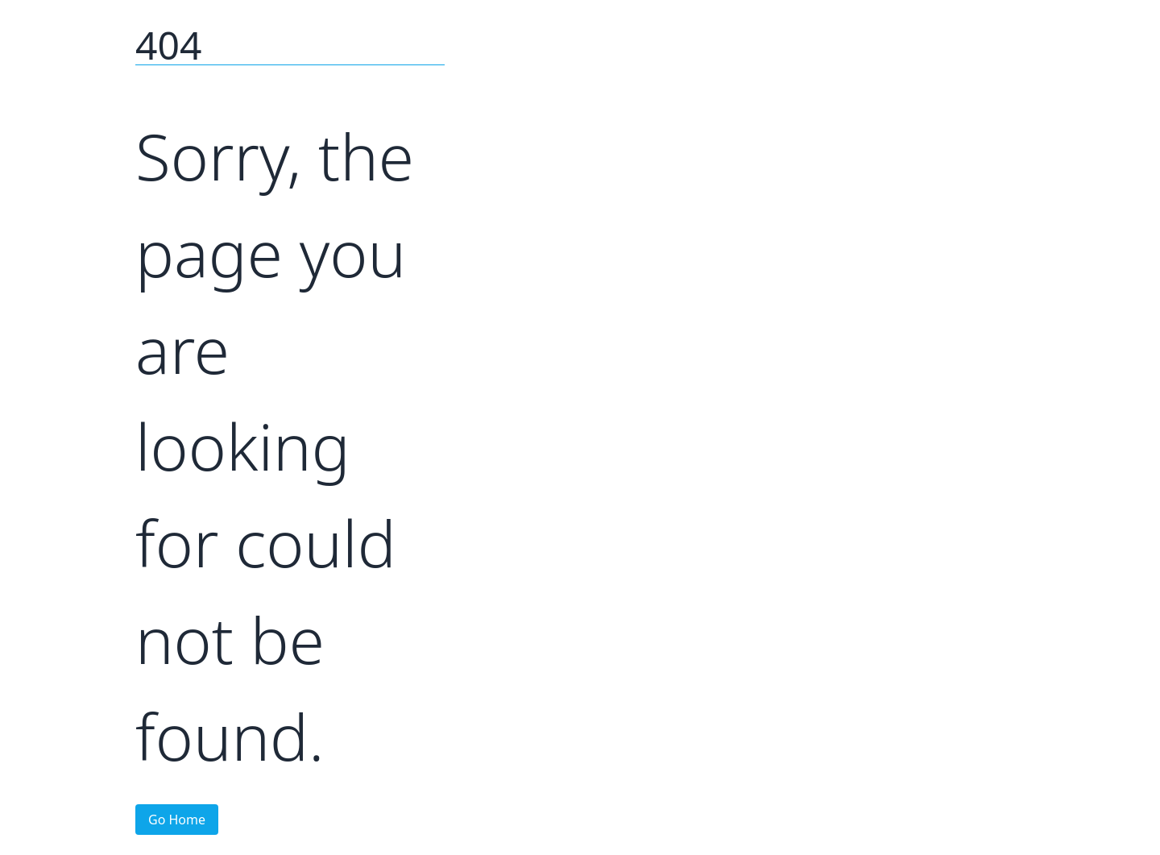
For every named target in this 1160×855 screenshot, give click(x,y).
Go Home (176, 819)
